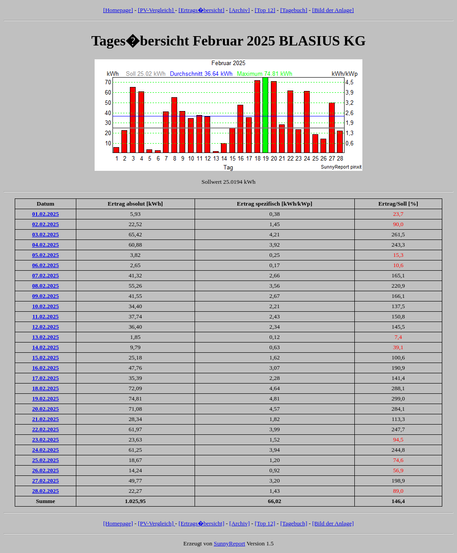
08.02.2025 (45, 285)
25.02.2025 (45, 460)
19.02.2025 (45, 398)
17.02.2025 (45, 378)
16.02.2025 (45, 367)
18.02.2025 (45, 388)
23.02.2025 (45, 439)
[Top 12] (265, 10)
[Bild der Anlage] (332, 10)
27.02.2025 (45, 480)
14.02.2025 (45, 347)
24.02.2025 (45, 449)
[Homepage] (118, 10)
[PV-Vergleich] (156, 10)
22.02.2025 (45, 429)
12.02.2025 (45, 326)
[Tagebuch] (293, 10)
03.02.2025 (45, 234)
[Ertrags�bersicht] (201, 10)
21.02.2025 (45, 419)
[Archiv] (239, 10)
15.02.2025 (45, 357)
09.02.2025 (45, 296)
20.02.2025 (45, 408)
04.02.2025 (45, 244)
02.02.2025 (45, 224)
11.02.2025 (45, 316)
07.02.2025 (45, 275)
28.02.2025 (45, 490)
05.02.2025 (45, 255)
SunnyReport (229, 543)
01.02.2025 (45, 213)
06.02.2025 (45, 265)
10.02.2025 (45, 306)
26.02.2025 (45, 470)
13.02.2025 (45, 337)
